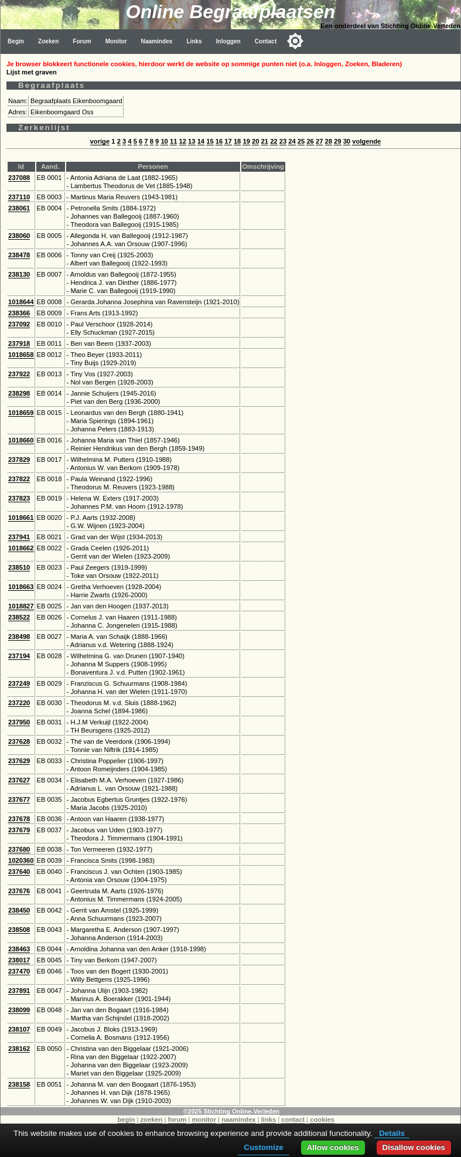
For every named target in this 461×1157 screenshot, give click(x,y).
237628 (19, 741)
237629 (19, 760)
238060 (19, 235)
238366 (19, 313)
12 (182, 141)
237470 (19, 971)
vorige (100, 141)
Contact (266, 41)
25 (301, 141)
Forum (82, 41)
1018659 (21, 412)
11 (173, 141)
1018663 (21, 586)
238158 (19, 1084)
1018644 (21, 301)
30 (346, 141)
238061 (19, 208)
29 (337, 141)
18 (237, 141)
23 (282, 141)
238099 (19, 1009)
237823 (19, 498)
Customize (263, 1147)
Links (194, 41)
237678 (19, 818)
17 (227, 141)
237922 (19, 373)
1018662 (21, 548)
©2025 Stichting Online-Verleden (231, 1111)
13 (191, 141)
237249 (19, 683)
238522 (19, 617)
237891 (19, 990)
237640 (19, 871)
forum (177, 1119)
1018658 (21, 354)
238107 (19, 1029)
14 (200, 141)
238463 (19, 948)
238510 (19, 567)
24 (291, 141)
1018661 (21, 517)
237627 (19, 780)
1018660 (21, 440)
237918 (19, 343)
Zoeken (48, 41)
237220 (19, 702)
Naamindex (157, 41)
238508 (19, 929)
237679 (19, 829)
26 (309, 141)
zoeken (151, 1119)
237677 (19, 799)
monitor (204, 1119)
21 (264, 141)
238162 (19, 1048)
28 (328, 141)
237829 (19, 459)
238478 (19, 254)
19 (246, 141)
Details (392, 1133)
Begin (16, 41)
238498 (19, 636)
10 (164, 141)
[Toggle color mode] (295, 41)
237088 (19, 177)
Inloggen (228, 41)
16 (219, 141)
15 (209, 141)
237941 (19, 536)
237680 (19, 849)
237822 (19, 478)
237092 (19, 324)
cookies (322, 1119)
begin (126, 1119)
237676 (19, 890)
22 (273, 141)
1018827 (21, 606)
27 (319, 141)
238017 (19, 960)
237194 (19, 655)
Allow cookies (333, 1147)
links (268, 1119)
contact (293, 1119)
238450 (19, 910)
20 (255, 141)
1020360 (21, 860)
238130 (19, 274)
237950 (19, 722)
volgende (366, 141)
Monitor (116, 41)
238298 (19, 393)
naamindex (238, 1119)
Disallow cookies (414, 1147)
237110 (19, 196)
